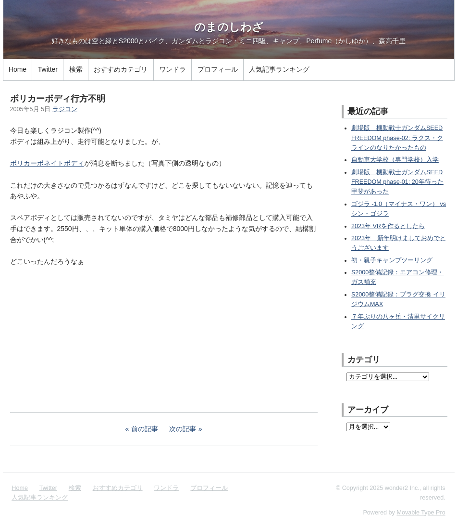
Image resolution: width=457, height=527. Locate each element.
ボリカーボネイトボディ (47, 163)
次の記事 (182, 429)
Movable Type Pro (420, 512)
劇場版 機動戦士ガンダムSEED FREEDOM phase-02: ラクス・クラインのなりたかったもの (397, 138)
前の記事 (144, 429)
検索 (76, 69)
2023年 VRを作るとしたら (388, 226)
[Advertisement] (82, 338)
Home (17, 69)
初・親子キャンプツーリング (391, 260)
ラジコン (64, 109)
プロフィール (218, 69)
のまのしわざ (228, 27)
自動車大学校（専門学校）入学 (395, 159)
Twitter (48, 69)
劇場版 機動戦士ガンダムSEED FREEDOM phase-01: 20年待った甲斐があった (397, 182)
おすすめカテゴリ (121, 69)
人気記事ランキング (279, 69)
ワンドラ (172, 69)
